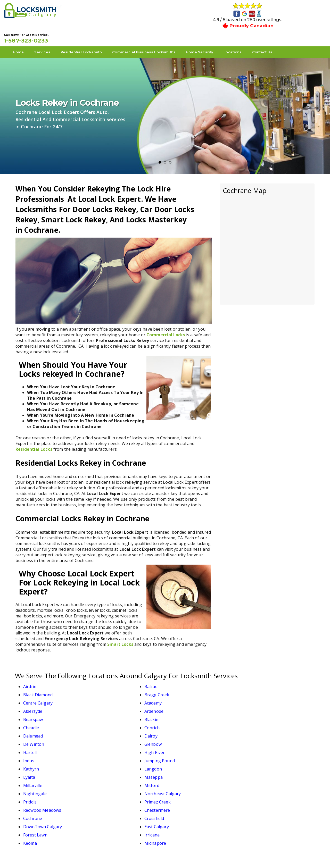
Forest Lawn (35, 747)
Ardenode (254, 681)
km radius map (267, 227)
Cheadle (179, 690)
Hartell (30, 706)
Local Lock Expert (163, 833)
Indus (176, 706)
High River (107, 706)
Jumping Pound (260, 706)
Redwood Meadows (190, 731)
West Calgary (110, 764)
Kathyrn (31, 714)
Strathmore (256, 756)
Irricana (104, 747)
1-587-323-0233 (280, 13)
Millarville (32, 723)
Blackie (104, 690)
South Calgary (185, 756)
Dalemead (33, 698)
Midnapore (255, 747)
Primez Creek (110, 731)
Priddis (30, 731)
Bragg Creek (257, 673)
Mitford (104, 723)
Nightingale (182, 723)
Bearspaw (33, 690)
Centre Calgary (38, 681)
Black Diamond (185, 673)
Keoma (178, 747)
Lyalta (177, 714)
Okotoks (105, 756)
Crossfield (107, 739)
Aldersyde (180, 681)
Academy (105, 681)
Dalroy (103, 698)
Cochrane (32, 739)
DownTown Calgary (190, 739)
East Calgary (257, 739)
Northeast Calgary (263, 723)
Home (30, 31)
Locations (244, 31)
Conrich (252, 690)
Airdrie (29, 673)
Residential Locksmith (92, 31)
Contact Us (274, 31)
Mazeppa (254, 714)
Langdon (105, 714)
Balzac (103, 673)
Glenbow (253, 698)
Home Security (211, 31)
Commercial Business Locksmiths (155, 31)
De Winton (181, 698)
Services (54, 31)
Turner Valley (36, 764)
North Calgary (37, 756)
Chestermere (257, 731)
